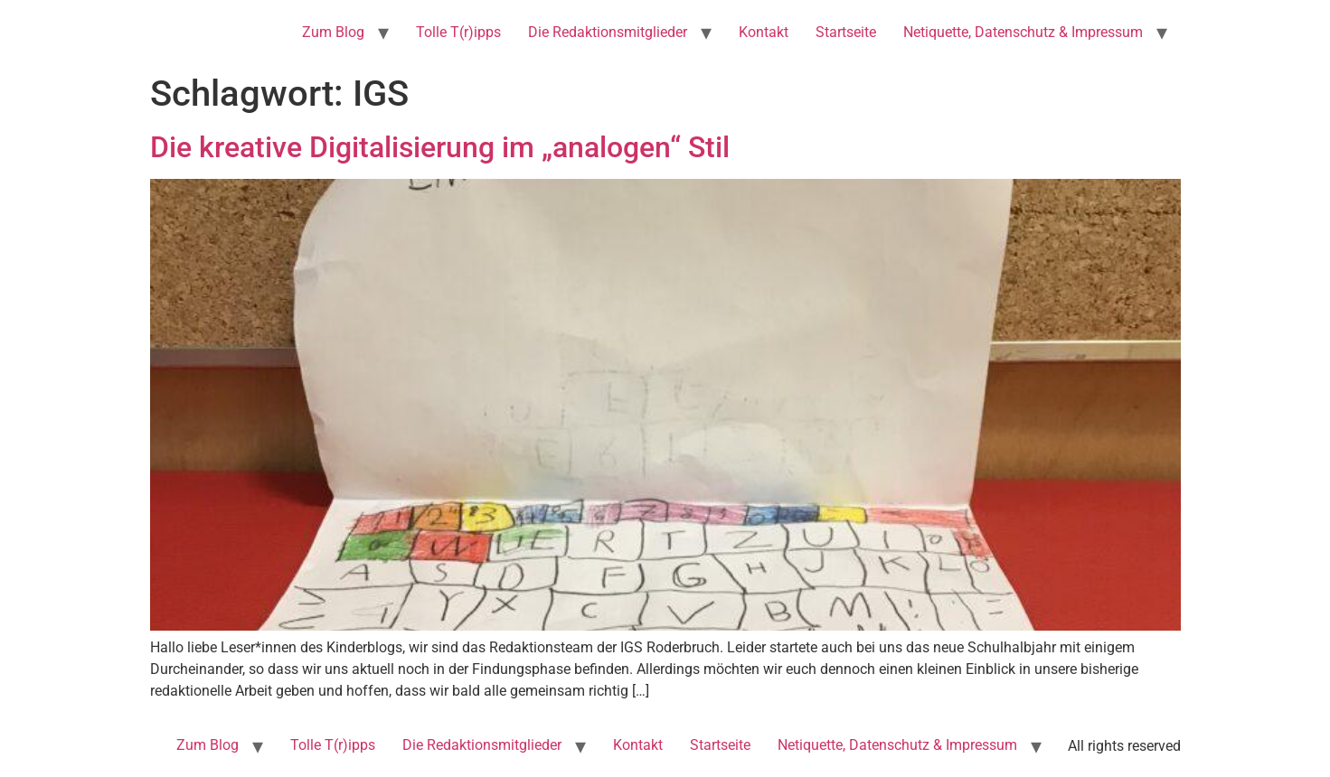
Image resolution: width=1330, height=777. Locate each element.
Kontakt (763, 32)
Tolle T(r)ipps (458, 32)
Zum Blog (333, 32)
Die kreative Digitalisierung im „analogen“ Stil (440, 147)
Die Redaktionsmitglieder (607, 32)
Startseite (846, 32)
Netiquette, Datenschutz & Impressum (1023, 32)
